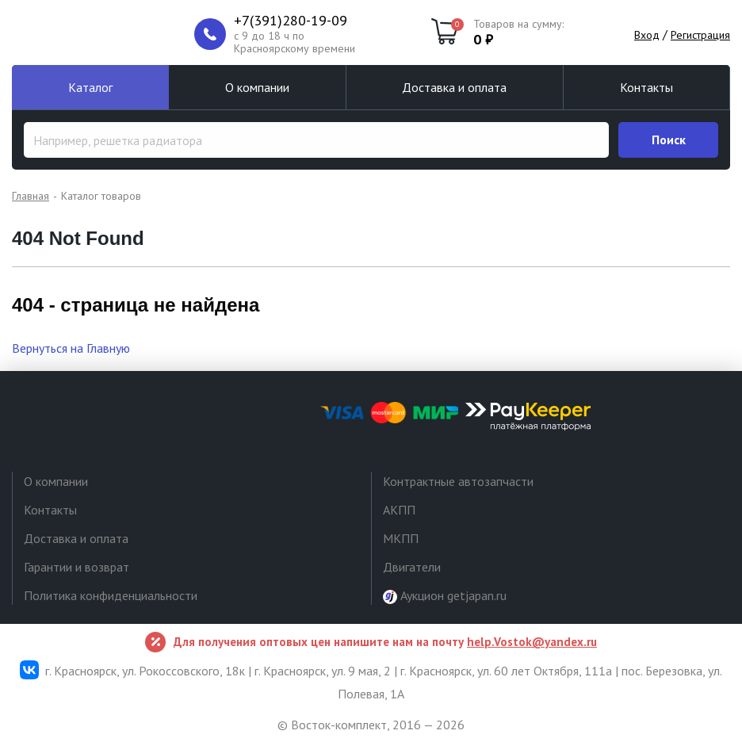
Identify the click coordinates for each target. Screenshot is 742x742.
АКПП (399, 510)
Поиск (669, 139)
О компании (257, 87)
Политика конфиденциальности (110, 595)
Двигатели (412, 567)
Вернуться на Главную (71, 348)
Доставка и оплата (454, 87)
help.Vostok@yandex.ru (532, 641)
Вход (647, 35)
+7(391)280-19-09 (290, 20)
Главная (30, 196)
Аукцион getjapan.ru (445, 595)
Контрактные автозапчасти (458, 481)
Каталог (90, 87)
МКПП (401, 538)
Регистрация (700, 35)
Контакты (646, 87)
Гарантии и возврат (76, 567)
